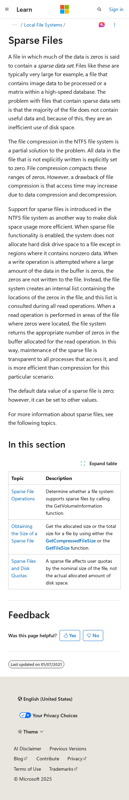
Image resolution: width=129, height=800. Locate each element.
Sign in (116, 9)
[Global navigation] (7, 9)
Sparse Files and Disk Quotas (23, 568)
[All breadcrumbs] (14, 24)
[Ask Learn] (102, 24)
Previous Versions (68, 748)
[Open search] (99, 9)
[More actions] (115, 24)
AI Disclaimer (27, 748)
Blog (18, 758)
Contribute (47, 758)
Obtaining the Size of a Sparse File (24, 533)
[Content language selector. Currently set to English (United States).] (45, 698)
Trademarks (61, 769)
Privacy (75, 758)
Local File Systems (43, 24)
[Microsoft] (64, 9)
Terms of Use (27, 769)
